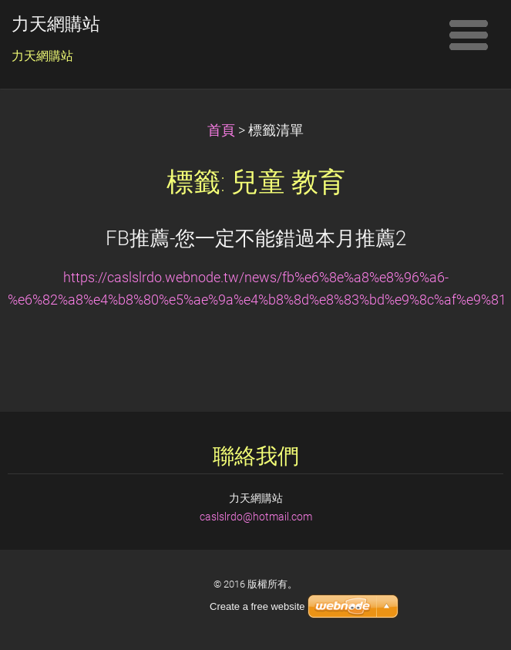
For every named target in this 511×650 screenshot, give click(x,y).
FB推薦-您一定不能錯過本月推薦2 (256, 238)
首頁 (221, 130)
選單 (468, 35)
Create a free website (257, 606)
